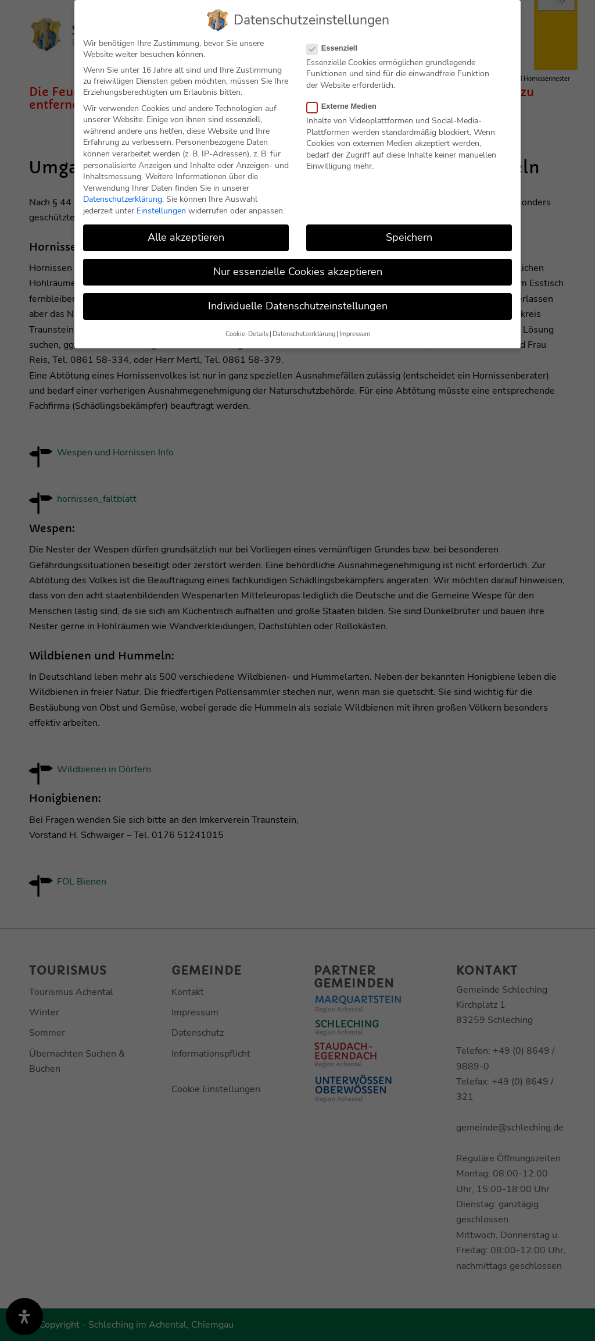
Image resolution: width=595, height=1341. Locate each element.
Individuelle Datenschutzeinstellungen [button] (298, 306)
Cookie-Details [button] (246, 334)
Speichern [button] (409, 237)
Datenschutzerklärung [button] (304, 334)
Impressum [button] (354, 334)
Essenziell (336, 48)
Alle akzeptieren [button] (186, 237)
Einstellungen (161, 210)
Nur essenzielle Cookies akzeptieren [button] (297, 272)
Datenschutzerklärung (122, 199)
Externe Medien (346, 106)
